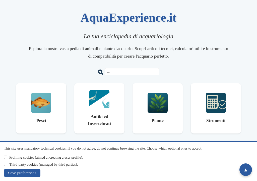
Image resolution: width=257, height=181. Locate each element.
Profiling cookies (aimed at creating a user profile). (46, 157)
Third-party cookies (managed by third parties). (43, 164)
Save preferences (22, 173)
